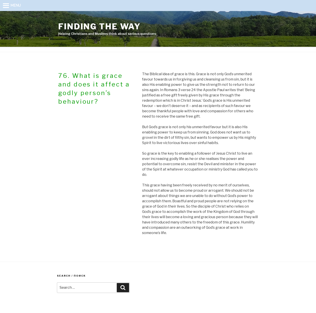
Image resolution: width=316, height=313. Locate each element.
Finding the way (99, 26)
